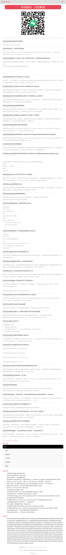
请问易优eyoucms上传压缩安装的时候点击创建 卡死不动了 (18, 271)
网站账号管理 (11, 541)
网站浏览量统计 (45, 518)
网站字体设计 (17, 533)
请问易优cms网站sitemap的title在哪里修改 (14, 193)
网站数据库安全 (12, 522)
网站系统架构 (58, 531)
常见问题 (7, 458)
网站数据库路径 (20, 524)
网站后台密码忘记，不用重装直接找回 (16, 477)
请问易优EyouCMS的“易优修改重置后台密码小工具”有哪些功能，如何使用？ (23, 96)
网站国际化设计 (40, 522)
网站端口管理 (17, 543)
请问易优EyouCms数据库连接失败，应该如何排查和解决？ (18, 261)
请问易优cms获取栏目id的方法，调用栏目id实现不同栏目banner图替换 (21, 311)
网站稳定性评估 (38, 529)
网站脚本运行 (40, 526)
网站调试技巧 (47, 526)
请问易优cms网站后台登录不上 (11, 321)
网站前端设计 (46, 520)
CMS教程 (7, 462)
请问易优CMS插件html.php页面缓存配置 (13, 105)
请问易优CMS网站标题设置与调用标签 (13, 41)
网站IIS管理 (28, 539)
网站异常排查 (51, 537)
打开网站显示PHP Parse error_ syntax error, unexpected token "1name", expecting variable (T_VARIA (32, 508)
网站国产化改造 (54, 526)
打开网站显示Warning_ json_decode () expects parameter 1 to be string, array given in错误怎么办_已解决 (33, 496)
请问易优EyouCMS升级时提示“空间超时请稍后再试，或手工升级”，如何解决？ (23, 411)
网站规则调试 (19, 520)
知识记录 (5, 2)
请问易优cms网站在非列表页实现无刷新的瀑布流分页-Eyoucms (19, 294)
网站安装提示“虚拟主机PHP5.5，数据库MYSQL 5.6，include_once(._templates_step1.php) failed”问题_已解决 (33, 479)
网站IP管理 (25, 529)
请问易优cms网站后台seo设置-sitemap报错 (14, 304)
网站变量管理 (39, 531)
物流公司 (34, 550)
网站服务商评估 (18, 526)
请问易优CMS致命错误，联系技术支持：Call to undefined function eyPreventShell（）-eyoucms (28, 394)
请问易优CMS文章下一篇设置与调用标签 (13, 48)
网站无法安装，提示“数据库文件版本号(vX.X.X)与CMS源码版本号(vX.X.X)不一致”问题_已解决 (30, 483)
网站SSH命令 (41, 539)
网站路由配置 (47, 522)
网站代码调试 (51, 541)
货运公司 (45, 550)
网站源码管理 (39, 533)
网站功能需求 (45, 535)
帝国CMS (26, 550)
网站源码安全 (32, 522)
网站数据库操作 (33, 526)
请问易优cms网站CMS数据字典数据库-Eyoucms (15, 335)
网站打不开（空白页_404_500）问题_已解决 (17, 487)
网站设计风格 (51, 535)
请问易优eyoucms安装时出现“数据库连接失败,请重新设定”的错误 (20, 365)
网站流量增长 (19, 531)
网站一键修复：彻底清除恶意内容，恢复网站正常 (19, 504)
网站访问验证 (54, 522)
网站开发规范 (44, 541)
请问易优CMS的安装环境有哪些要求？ (13, 144)
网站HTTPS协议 (24, 533)
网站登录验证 (53, 518)
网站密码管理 (34, 539)
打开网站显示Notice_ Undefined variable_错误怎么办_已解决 (22, 493)
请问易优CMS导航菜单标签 (10, 385)
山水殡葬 (30, 550)
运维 (6, 450)
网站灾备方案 (54, 539)
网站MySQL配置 (12, 524)
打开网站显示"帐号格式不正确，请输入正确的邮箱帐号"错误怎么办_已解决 (25, 491)
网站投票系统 (24, 537)
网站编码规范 (53, 520)
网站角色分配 (54, 524)
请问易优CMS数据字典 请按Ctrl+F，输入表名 (14, 375)
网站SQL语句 (26, 526)
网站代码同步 (18, 535)
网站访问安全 (31, 535)
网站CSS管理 (19, 529)
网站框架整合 (12, 529)
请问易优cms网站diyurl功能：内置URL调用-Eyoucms (17, 203)
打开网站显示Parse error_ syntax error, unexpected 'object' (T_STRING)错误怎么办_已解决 (29, 500)
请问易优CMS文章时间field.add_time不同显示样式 (16, 345)
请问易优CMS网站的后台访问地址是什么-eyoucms (16, 77)
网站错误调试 (32, 520)
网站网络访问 (41, 524)
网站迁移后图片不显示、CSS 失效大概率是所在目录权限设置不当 (22, 510)
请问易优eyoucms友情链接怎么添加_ (12, 184)
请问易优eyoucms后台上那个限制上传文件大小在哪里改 (17, 174)
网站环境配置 (31, 541)
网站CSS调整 (38, 541)
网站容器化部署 (32, 533)
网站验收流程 (31, 529)
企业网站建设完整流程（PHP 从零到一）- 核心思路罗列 (20, 502)
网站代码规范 (33, 531)
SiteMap (21, 547)
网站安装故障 (25, 541)
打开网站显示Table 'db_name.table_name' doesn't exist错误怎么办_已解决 (25, 506)
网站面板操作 (27, 524)
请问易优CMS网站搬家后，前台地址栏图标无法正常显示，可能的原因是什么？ (23, 430)
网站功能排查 (39, 520)
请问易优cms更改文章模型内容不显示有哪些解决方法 (17, 404)
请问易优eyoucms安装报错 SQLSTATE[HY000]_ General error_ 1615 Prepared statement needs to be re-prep (30, 153)
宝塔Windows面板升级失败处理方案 (16, 473)
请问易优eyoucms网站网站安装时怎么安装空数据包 (16, 421)
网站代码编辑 (37, 537)
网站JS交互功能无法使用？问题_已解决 (16, 475)
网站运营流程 (11, 535)
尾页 (16, 440)
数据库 (7, 466)
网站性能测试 (46, 529)
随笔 (5, 446)
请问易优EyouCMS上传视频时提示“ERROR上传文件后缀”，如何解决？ (21, 115)
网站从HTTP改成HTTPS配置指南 (15, 498)
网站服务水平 (11, 526)
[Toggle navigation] (62, 2)
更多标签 (31, 543)
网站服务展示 (53, 533)
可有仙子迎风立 (39, 550)
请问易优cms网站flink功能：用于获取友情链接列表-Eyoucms (19, 231)
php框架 (7, 454)
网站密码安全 (12, 520)
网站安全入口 (26, 520)
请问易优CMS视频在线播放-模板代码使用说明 (15, 125)
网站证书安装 (10, 518)
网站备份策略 (47, 539)
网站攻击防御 (44, 537)
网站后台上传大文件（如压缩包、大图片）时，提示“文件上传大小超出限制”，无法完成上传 (29, 481)
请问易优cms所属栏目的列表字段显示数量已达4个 (16, 251)
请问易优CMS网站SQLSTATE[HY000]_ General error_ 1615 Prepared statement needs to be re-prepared (29, 134)
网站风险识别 (38, 535)
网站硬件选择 (24, 518)
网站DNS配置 (38, 518)
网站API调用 (47, 524)
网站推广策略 (26, 531)
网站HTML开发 (12, 531)
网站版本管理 (25, 535)
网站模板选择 (58, 535)
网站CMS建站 (17, 518)
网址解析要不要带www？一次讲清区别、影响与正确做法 (20, 512)
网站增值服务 (57, 537)
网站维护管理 (19, 522)
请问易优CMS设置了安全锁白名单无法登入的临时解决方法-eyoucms (21, 86)
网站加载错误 (46, 533)
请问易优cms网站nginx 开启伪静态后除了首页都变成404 (18, 280)
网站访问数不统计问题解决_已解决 (15, 489)
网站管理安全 (18, 541)
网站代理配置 (34, 524)
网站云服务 (45, 531)
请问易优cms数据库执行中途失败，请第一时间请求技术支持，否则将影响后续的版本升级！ (27, 58)
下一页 (13, 440)
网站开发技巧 (31, 537)
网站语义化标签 (53, 529)
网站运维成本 (14, 539)
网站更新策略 (26, 522)
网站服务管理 (17, 537)
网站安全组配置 (24, 543)
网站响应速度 (21, 539)
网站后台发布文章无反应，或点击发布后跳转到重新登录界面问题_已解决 (24, 485)
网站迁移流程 (58, 541)
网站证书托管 (52, 531)
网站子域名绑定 (31, 518)
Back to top (33, 553)
